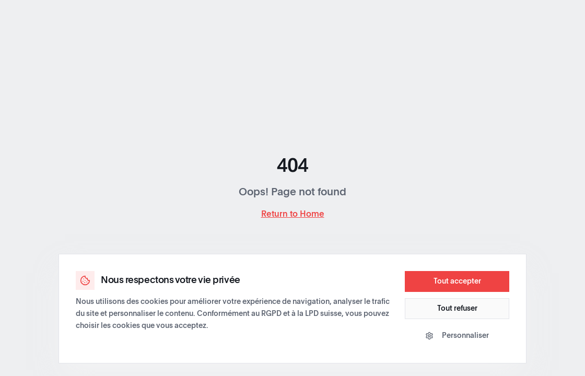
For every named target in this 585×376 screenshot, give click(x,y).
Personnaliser (457, 336)
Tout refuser (457, 308)
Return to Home (292, 214)
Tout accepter (457, 281)
